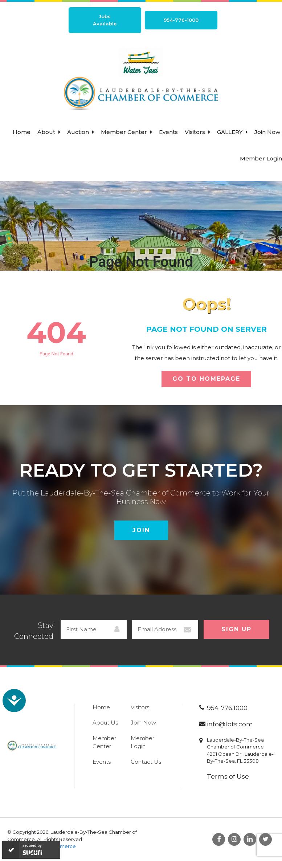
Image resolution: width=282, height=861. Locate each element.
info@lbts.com (230, 724)
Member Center (126, 131)
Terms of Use (228, 776)
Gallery (232, 131)
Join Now (267, 131)
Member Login (261, 158)
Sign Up (236, 629)
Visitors (197, 131)
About (48, 131)
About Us (105, 722)
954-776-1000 (181, 20)
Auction (80, 131)
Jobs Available (105, 19)
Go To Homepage (206, 378)
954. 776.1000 (227, 707)
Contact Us (146, 761)
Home (21, 131)
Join (141, 530)
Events (168, 131)
